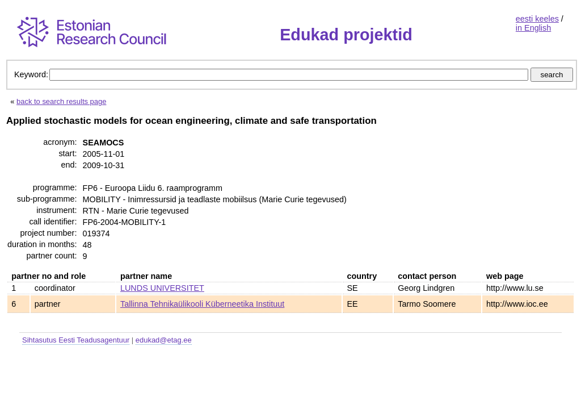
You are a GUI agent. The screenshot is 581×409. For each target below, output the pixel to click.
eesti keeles (537, 18)
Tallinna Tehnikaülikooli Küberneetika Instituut (202, 303)
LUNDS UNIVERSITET (162, 288)
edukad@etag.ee (164, 340)
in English (533, 27)
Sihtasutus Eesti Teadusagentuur (75, 340)
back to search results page (61, 101)
